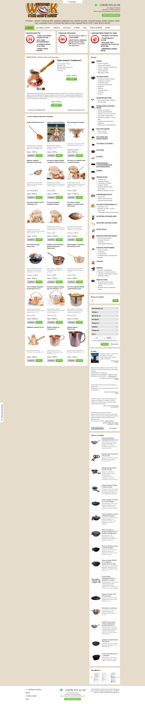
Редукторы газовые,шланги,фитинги (105, 243)
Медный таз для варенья (109, 608)
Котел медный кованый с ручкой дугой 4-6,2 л (35, 287)
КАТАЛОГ (30, 28)
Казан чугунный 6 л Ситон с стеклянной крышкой (110, 515)
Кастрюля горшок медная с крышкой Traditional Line (56, 161)
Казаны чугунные (103, 63)
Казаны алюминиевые (104, 65)
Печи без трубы (103, 133)
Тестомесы (101, 252)
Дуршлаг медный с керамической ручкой (34, 161)
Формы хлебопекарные (105, 198)
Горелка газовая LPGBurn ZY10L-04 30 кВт (109, 486)
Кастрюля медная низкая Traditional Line (35, 203)
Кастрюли (101, 86)
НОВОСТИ (57, 28)
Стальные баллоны (103, 240)
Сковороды (101, 197)
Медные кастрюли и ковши (106, 190)
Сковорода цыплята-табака (106, 79)
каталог (28, 692)
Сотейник (100, 92)
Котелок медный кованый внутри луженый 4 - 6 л (55, 287)
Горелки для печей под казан (107, 114)
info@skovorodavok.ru (34, 689)
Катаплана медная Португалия (33, 245)
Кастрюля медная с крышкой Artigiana (53, 203)
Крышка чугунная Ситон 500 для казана (109, 595)
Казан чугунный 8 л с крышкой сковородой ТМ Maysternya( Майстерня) (109, 531)
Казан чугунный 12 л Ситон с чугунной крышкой (110, 500)
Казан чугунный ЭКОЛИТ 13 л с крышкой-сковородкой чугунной (109, 562)
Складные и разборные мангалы (108, 274)
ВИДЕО (107, 28)
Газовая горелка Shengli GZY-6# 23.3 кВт (109, 468)
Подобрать (104, 344)
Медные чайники (103, 185)
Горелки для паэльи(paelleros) (107, 125)
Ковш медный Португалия (35, 122)
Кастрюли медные (103, 181)
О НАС (85, 28)
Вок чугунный (102, 102)
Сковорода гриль (103, 83)
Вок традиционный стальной (106, 100)
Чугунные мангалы (103, 276)
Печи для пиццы (103, 250)
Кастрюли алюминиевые (105, 200)
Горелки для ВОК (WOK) (105, 112)
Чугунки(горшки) (103, 90)
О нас (27, 699)
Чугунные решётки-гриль (105, 282)
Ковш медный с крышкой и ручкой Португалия (76, 245)
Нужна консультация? (2, 411)
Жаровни (100, 88)
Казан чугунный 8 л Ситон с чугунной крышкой (110, 546)
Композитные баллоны (104, 238)
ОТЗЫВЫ (77, 28)
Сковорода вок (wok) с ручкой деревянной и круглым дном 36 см (109, 623)
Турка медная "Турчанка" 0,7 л (76, 110)
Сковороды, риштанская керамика (108, 212)
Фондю (100, 94)
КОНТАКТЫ (67, 28)
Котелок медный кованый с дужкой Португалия (75, 287)
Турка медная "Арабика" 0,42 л (36, 110)
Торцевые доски (103, 207)
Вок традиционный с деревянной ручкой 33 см (110, 439)
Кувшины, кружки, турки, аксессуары (48, 57)
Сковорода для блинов (105, 84)
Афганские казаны (103, 73)
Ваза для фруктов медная (75, 122)
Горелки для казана (104, 110)
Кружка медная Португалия (72, 328)
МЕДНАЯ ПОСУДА (31, 57)
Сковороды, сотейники (104, 183)
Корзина (72, 2)
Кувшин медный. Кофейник (56, 122)
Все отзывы (112, 428)
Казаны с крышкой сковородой (107, 67)
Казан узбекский (103, 71)
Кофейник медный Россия (35, 327)
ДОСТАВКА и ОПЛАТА (43, 28)
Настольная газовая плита (105, 116)
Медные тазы (102, 179)
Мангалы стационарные (105, 270)
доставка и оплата (31, 696)
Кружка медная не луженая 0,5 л (53, 328)
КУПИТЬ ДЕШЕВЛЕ (96, 28)
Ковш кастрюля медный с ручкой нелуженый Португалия (55, 246)
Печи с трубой (102, 131)
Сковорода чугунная (104, 81)
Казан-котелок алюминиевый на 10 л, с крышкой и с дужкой (109, 578)
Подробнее (31, 155)
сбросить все (114, 344)
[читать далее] (112, 376)
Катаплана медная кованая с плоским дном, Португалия (75, 204)
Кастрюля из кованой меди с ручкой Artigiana (76, 161)
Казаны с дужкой (103, 69)
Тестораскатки (102, 253)
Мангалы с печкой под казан (106, 272)
